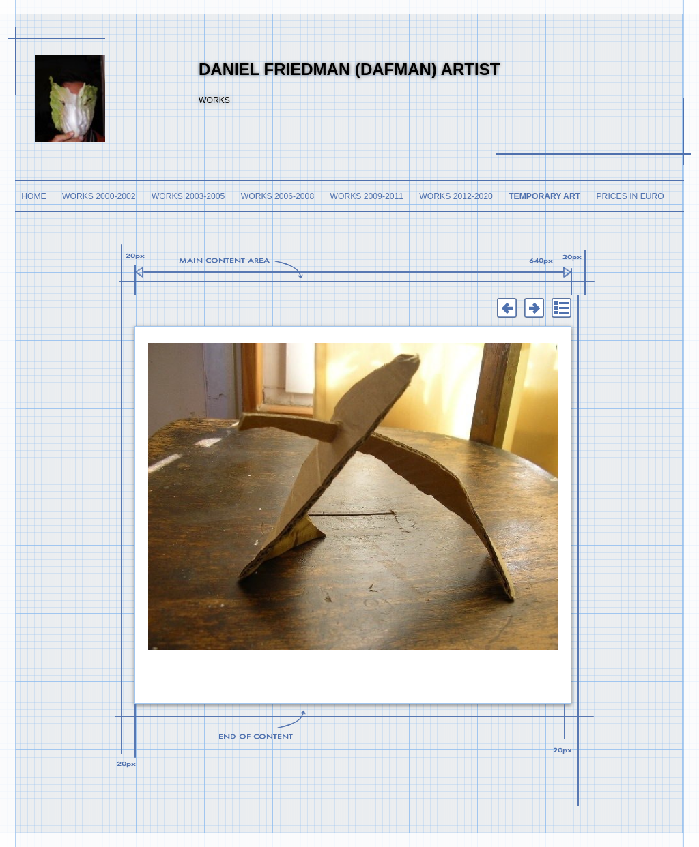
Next (534, 308)
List (561, 308)
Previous (506, 308)
